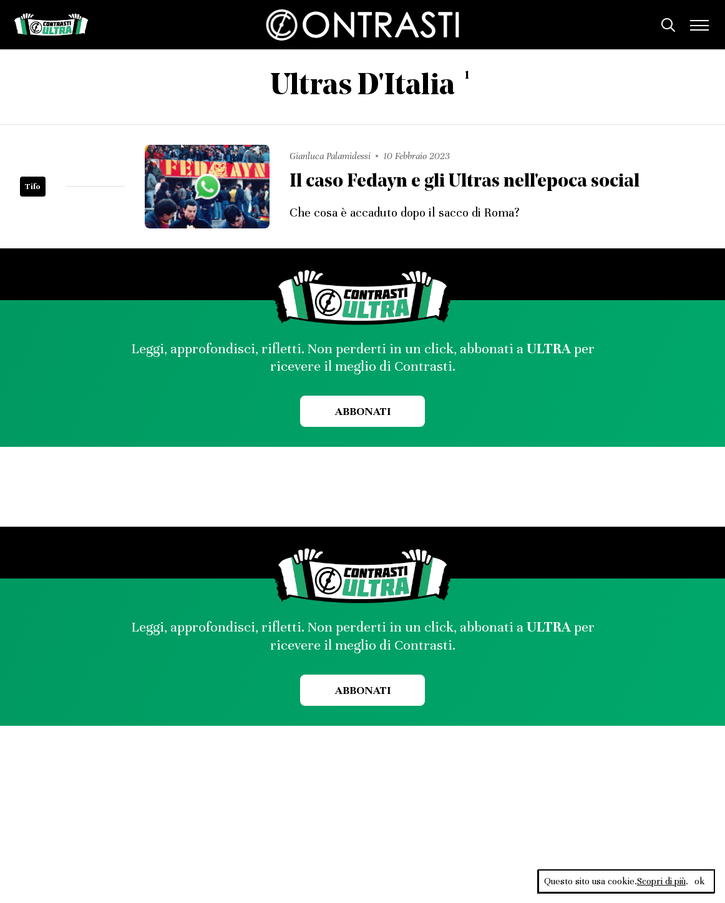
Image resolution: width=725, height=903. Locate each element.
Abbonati (363, 411)
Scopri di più (661, 881)
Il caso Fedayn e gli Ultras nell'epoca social (465, 182)
